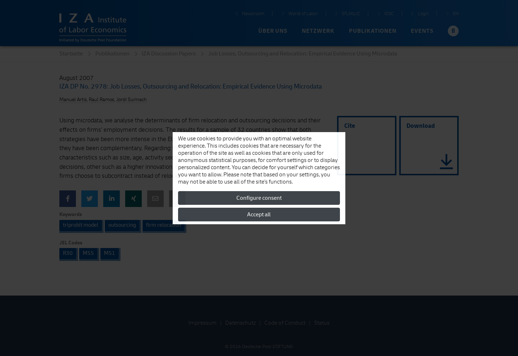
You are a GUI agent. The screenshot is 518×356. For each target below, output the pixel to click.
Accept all (259, 214)
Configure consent (259, 198)
